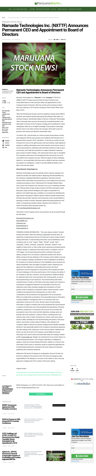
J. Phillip (4, 101)
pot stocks (5, 130)
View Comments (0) (40, 394)
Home (10, 9)
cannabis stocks (6, 117)
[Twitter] (77, 370)
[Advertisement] (82, 348)
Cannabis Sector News (75, 9)
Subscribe (82, 297)
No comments (7, 39)
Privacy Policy (75, 302)
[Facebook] (72, 370)
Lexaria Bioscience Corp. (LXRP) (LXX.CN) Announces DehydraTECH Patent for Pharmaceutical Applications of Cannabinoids (7, 389)
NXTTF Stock (5, 129)
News (3, 127)
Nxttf (6, 127)
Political (53, 9)
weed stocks (5, 132)
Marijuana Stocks (6, 122)
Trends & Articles (62, 9)
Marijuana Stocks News (43, 9)
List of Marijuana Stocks (20, 9)
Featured (32, 9)
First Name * (74, 283)
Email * (73, 289)
